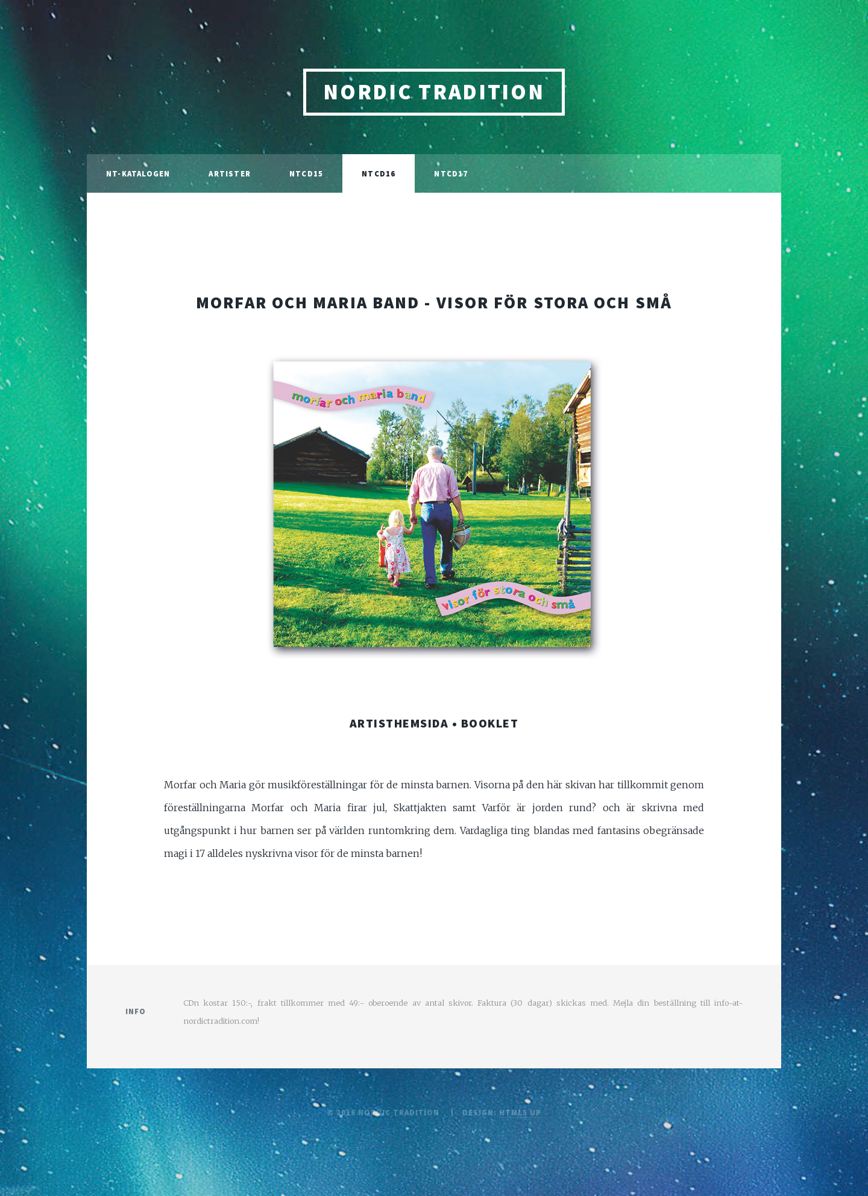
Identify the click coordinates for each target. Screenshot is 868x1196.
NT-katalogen (138, 173)
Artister (230, 173)
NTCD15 (306, 173)
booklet (490, 722)
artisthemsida (399, 722)
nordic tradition (433, 91)
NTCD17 (451, 173)
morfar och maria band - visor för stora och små (434, 302)
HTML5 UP (520, 1112)
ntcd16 (378, 173)
